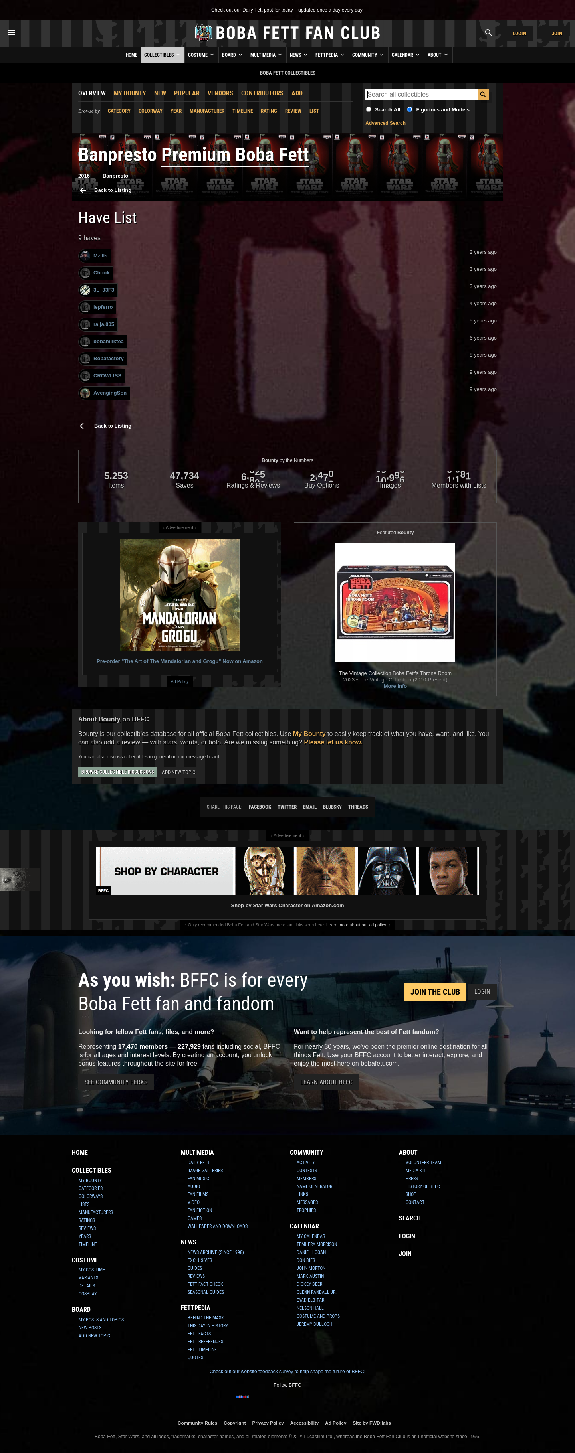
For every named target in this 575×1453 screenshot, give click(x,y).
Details (87, 1286)
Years (85, 1236)
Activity (306, 1162)
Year (176, 111)
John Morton (311, 1268)
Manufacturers (96, 1212)
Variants (88, 1278)
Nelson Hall (310, 1308)
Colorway (151, 111)
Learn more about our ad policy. (356, 924)
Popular (187, 93)
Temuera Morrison (317, 1244)
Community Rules (197, 1422)
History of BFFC (423, 1186)
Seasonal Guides (206, 1292)
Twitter (287, 807)
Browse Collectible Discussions (117, 772)
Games (195, 1218)
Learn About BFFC (326, 1082)
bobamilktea (102, 342)
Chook (94, 273)
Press (412, 1178)
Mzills (93, 256)
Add (297, 93)
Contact (415, 1202)
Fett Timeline (202, 1349)
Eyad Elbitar (310, 1300)
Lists (84, 1204)
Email (310, 807)
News (299, 54)
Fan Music (198, 1178)
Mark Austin (310, 1276)
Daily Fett (199, 1162)
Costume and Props (318, 1316)
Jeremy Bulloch (314, 1324)
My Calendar (311, 1236)
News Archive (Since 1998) (216, 1252)
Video (194, 1202)
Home (131, 55)
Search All (387, 110)
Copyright (235, 1422)
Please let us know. (333, 742)
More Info (395, 686)
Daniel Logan (311, 1252)
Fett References (205, 1341)
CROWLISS (100, 376)
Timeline (242, 111)
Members (306, 1178)
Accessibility (304, 1422)
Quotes (195, 1357)
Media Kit (416, 1170)
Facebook (260, 807)
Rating (269, 111)
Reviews (87, 1228)
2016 (84, 176)
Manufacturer (207, 111)
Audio (194, 1186)
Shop (411, 1194)
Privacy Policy (268, 1422)
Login (519, 33)
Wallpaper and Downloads (218, 1226)
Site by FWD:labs (372, 1422)
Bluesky (332, 807)
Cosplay (88, 1294)
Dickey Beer (309, 1284)
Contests (307, 1170)
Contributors (262, 93)
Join (557, 33)
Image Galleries (205, 1170)
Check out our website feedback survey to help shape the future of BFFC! (287, 1371)
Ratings (87, 1220)
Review (293, 111)
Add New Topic (178, 772)
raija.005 (97, 325)
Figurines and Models (443, 110)
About (438, 54)
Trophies (306, 1210)
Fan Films (198, 1194)
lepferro (96, 307)
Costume (201, 54)
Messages (307, 1202)
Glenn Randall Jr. (317, 1292)
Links (302, 1194)
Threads (358, 807)
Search (410, 1218)
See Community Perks (116, 1082)
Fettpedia (330, 54)
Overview (92, 93)
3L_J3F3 (97, 290)
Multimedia (266, 54)
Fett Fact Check (205, 1284)
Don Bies (306, 1260)
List (314, 111)
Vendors (220, 93)
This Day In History (208, 1326)
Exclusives (200, 1260)
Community (368, 54)
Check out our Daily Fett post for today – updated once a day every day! (287, 10)
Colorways (91, 1196)
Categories (91, 1188)
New (160, 93)
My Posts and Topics (101, 1320)
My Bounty (130, 93)
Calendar (406, 54)
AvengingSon (103, 393)
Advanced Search (385, 123)
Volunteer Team (423, 1162)
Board (233, 54)
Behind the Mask (206, 1318)
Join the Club (435, 992)
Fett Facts (199, 1334)
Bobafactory (102, 359)
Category (119, 111)
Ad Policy (179, 681)
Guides (195, 1268)
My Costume (92, 1270)
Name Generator (314, 1186)
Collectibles (162, 54)
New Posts (90, 1328)
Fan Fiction (200, 1210)
